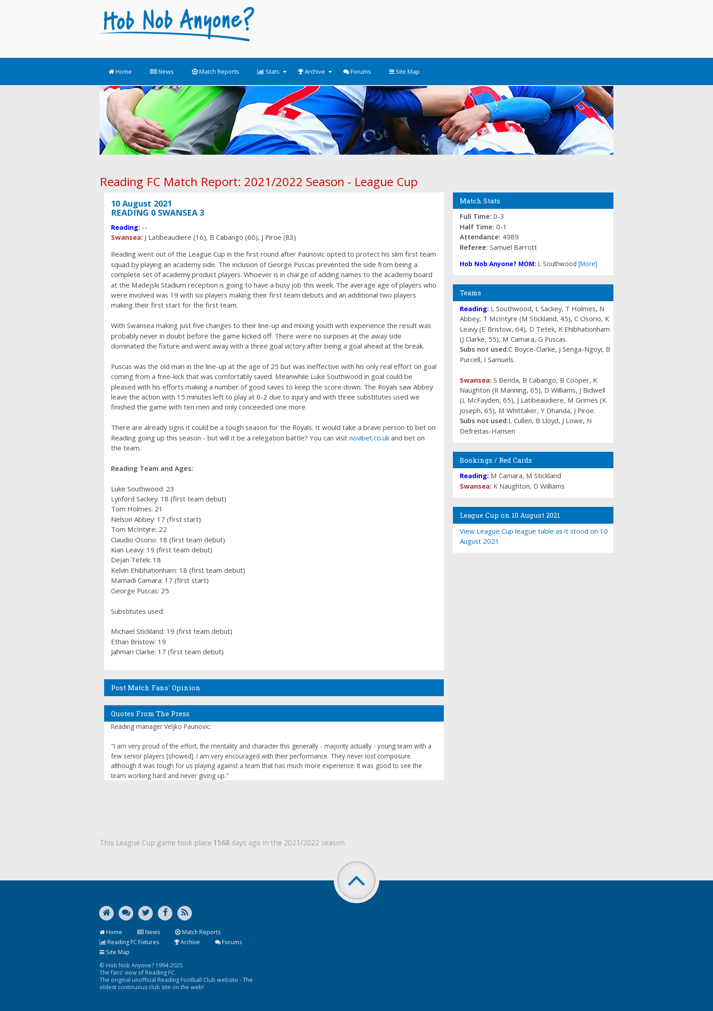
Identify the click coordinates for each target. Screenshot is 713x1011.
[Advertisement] (439, 27)
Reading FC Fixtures (129, 942)
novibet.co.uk (369, 437)
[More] (587, 263)
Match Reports (215, 71)
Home (120, 71)
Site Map (404, 71)
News (162, 71)
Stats (271, 71)
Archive (315, 71)
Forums (357, 71)
